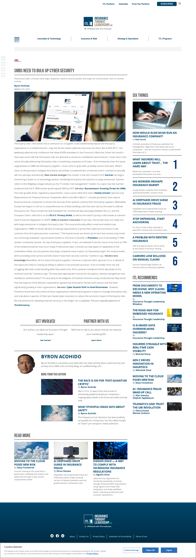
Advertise (123, 4)
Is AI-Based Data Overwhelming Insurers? (144, 329)
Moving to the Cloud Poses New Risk (29, 462)
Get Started (45, 340)
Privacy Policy (99, 536)
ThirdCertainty (22, 305)
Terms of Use (141, 536)
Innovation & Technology (49, 38)
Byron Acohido (22, 85)
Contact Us (84, 536)
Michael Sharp (143, 354)
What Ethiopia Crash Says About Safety (101, 408)
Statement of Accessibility (120, 536)
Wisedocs (137, 304)
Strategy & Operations (127, 38)
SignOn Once (103, 474)
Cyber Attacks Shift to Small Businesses (88, 287)
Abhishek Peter (143, 370)
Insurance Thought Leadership (149, 301)
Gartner (109, 175)
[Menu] (20, 39)
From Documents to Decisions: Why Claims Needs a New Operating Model (149, 291)
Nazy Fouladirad (25, 467)
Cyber (16, 60)
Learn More (96, 340)
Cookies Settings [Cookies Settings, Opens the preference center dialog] (131, 550)
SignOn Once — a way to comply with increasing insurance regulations (109, 466)
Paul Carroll (140, 139)
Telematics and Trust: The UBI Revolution (149, 405)
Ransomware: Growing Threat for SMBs (105, 188)
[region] (98, 550)
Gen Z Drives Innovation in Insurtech (143, 364)
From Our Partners (140, 4)
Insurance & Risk (89, 38)
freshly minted (102, 192)
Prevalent (93, 237)
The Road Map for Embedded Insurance (148, 312)
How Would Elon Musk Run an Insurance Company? (155, 134)
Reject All (150, 550)
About (72, 536)
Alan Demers (142, 395)
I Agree (169, 550)
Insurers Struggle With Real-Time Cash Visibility (150, 347)
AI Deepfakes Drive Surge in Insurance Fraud (68, 464)
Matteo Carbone (141, 413)
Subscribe (167, 4)
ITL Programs (165, 38)
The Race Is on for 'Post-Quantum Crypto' (102, 382)
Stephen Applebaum (143, 397)
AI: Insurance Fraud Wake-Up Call (147, 390)
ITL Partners (108, 4)
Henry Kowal (142, 410)
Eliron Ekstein (64, 471)
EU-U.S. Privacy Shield (60, 215)
